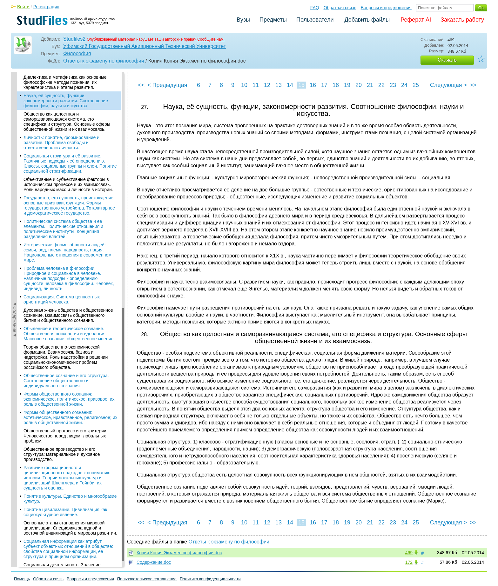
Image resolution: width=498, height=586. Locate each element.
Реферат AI (415, 20)
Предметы (273, 20)
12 (267, 85)
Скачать (447, 60)
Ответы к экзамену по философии (103, 60)
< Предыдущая (167, 85)
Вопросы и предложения (386, 7)
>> (473, 85)
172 (409, 562)
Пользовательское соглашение (147, 578)
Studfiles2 (74, 39)
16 (313, 85)
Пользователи (314, 20)
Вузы (243, 20)
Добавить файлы (367, 20)
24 (404, 85)
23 (393, 85)
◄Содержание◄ (14, 183)
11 (255, 85)
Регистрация (46, 6)
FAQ (314, 7)
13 (278, 85)
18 (336, 85)
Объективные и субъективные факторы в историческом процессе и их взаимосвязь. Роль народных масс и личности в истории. (68, 184)
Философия (77, 53)
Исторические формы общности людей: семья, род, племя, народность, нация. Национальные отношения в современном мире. (67, 252)
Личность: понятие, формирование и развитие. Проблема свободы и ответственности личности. (61, 142)
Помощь (22, 578)
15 (301, 85)
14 (290, 85)
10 (244, 85)
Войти (23, 6)
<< (141, 85)
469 (409, 552)
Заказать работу (462, 20)
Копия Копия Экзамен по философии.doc (179, 552)
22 (381, 85)
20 (358, 85)
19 (347, 85)
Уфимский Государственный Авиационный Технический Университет (144, 46)
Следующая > (448, 85)
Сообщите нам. (211, 39)
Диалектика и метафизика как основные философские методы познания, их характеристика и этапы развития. (65, 82)
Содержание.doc (154, 562)
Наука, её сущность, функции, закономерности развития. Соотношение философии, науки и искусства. (66, 100)
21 (370, 85)
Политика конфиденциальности (210, 578)
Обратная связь (340, 7)
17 (324, 85)
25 (416, 85)
